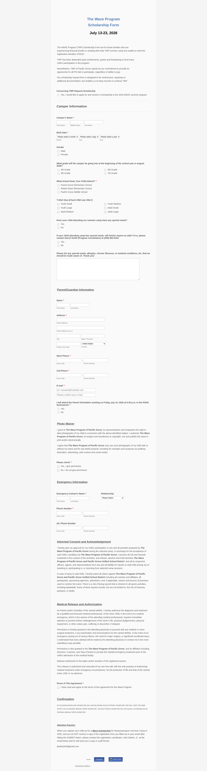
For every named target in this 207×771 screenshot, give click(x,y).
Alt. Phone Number (66, 523)
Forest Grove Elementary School (76, 185)
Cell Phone (63, 371)
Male (63, 151)
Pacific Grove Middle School (74, 192)
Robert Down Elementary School (76, 188)
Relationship (107, 493)
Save (88, 759)
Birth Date (62, 132)
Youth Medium (114, 204)
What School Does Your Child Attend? (77, 181)
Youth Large (66, 208)
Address (62, 315)
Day (80, 140)
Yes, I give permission (71, 466)
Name (60, 300)
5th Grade (65, 173)
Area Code (61, 363)
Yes (62, 224)
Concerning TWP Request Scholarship (76, 91)
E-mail (61, 385)
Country (84, 347)
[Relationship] (112, 498)
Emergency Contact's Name (71, 493)
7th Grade (112, 173)
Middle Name (75, 125)
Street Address (62, 323)
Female (64, 154)
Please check (64, 462)
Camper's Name (65, 118)
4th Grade (65, 169)
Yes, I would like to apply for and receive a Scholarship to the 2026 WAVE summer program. (104, 95)
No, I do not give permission (74, 470)
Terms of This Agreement (70, 683)
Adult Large (113, 212)
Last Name (88, 125)
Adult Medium (67, 212)
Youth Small (66, 204)
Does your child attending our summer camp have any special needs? (92, 220)
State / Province (87, 339)
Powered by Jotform (82, 766)
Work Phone (64, 356)
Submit (99, 759)
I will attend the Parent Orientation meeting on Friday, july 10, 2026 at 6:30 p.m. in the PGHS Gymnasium (103, 403)
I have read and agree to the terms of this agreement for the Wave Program (96, 687)
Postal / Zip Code (63, 347)
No (62, 227)
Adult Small (113, 208)
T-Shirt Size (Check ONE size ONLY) (75, 200)
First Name (61, 125)
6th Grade (112, 169)
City (58, 339)
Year (101, 140)
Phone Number (89, 363)
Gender (60, 147)
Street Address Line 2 (65, 331)
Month (59, 140)
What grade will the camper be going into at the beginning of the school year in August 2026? (100, 164)
